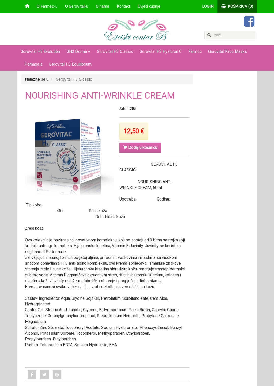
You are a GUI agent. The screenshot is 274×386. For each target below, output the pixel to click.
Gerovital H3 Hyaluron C (161, 51)
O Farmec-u (47, 6)
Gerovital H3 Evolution (40, 51)
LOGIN (208, 6)
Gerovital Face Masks (227, 51)
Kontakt (123, 6)
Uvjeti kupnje (149, 6)
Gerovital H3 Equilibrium (70, 64)
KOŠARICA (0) (237, 6)
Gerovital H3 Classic (115, 51)
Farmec (195, 51)
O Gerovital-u (76, 6)
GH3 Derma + (78, 51)
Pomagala (33, 64)
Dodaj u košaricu (140, 147)
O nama (102, 6)
